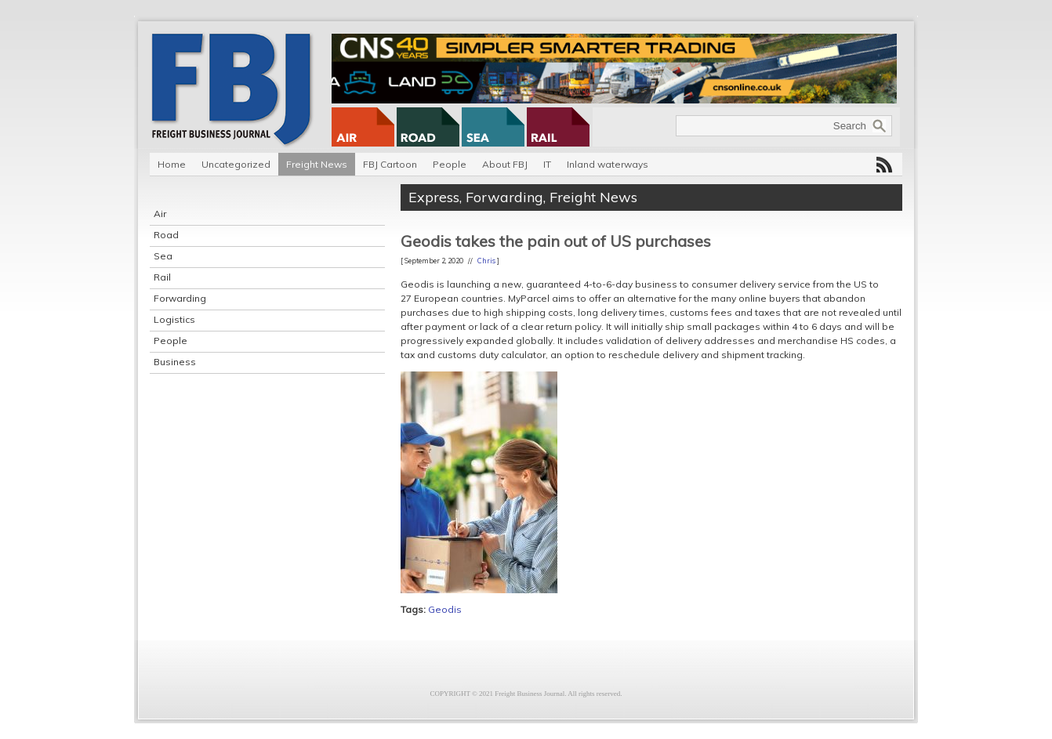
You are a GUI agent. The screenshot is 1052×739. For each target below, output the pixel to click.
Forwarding (180, 298)
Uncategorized (235, 164)
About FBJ (505, 164)
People (449, 164)
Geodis (445, 609)
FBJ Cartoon (390, 164)
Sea (163, 256)
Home (172, 164)
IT (547, 164)
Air (160, 213)
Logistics (174, 319)
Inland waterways (607, 164)
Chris (486, 260)
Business (175, 362)
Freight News (316, 164)
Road (166, 235)
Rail (162, 277)
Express (433, 197)
